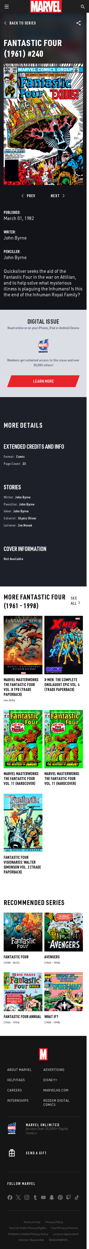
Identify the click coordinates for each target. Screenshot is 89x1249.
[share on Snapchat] (51, 1198)
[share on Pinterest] (60, 1198)
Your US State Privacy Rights (27, 1228)
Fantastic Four (16, 956)
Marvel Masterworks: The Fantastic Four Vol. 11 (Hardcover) (21, 778)
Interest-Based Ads (31, 1240)
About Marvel (19, 1070)
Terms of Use (31, 1222)
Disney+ (50, 1080)
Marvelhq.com (56, 1090)
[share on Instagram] (26, 1198)
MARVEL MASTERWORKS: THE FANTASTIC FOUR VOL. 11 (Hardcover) (62, 778)
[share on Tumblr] (35, 1198)
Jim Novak (25, 525)
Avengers (51, 956)
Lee (6, 700)
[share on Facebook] (9, 1198)
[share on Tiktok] (76, 1198)
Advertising (54, 1070)
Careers (14, 1090)
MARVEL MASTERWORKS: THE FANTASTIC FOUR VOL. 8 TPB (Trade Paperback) (21, 687)
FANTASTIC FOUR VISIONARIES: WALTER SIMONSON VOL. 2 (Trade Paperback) (22, 864)
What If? (51, 1016)
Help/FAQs (16, 1080)
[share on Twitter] (18, 1198)
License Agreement (66, 1234)
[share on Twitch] (68, 1198)
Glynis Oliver (27, 518)
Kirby (12, 700)
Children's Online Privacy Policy (28, 1234)
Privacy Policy (54, 1222)
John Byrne (15, 238)
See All (76, 601)
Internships (18, 1100)
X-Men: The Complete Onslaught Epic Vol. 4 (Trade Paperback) (61, 684)
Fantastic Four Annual (22, 1016)
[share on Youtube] (43, 1198)
